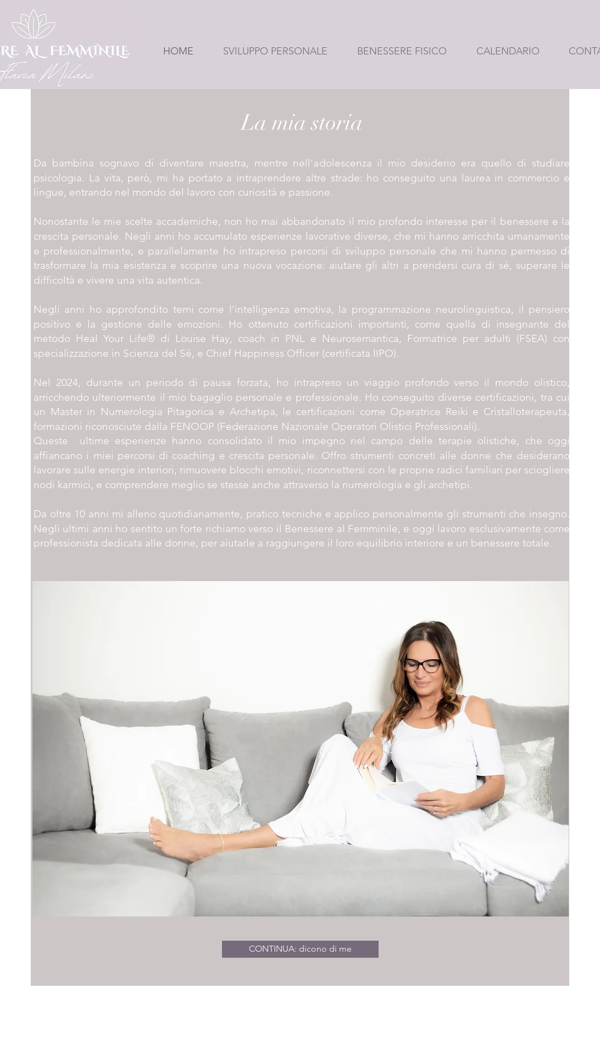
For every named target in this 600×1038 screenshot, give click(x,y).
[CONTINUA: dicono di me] (300, 949)
